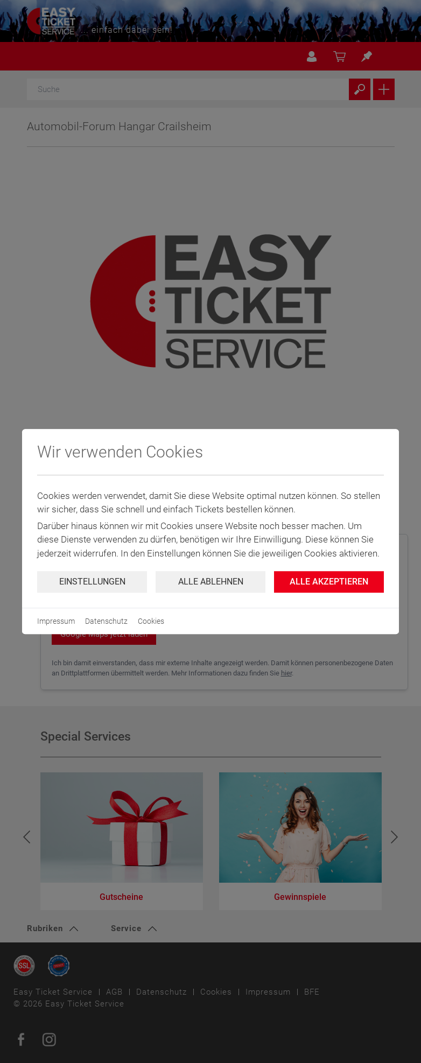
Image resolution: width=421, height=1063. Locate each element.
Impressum (56, 621)
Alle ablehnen (210, 581)
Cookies (151, 621)
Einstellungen (92, 581)
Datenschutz (106, 621)
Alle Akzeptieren (329, 581)
